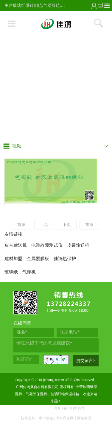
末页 (89, 224)
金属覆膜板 (38, 258)
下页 (67, 224)
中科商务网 (65, 418)
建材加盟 (13, 258)
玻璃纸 (11, 272)
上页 (44, 224)
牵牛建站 (46, 418)
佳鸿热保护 (65, 258)
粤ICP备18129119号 (69, 408)
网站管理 (84, 418)
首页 (21, 224)
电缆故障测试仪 (47, 245)
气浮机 (29, 272)
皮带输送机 (15, 245)
